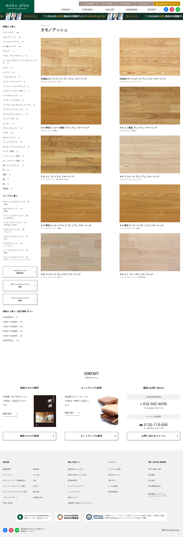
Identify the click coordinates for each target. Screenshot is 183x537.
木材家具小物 (37, 497)
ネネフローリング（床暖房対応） (14, 480)
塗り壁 (35, 486)
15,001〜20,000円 (13, 326)
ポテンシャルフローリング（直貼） (15, 492)
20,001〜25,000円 (13, 331)
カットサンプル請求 (91, 435)
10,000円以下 (11, 317)
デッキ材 (36, 475)
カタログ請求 (125, 4)
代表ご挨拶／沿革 (154, 469)
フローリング (7, 475)
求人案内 (151, 480)
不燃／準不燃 (7, 503)
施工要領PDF (72, 480)
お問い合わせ (144, 4)
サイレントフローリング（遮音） (14, 486)
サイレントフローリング (20, 299)
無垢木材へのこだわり (76, 469)
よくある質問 (88, 4)
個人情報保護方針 (154, 486)
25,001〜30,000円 (13, 335)
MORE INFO (7, 414)
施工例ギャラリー (114, 475)
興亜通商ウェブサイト (156, 495)
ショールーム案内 (114, 469)
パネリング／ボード (10, 497)
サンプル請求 (107, 4)
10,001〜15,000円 (13, 321)
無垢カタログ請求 (29, 435)
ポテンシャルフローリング (20, 285)
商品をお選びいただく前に (77, 475)
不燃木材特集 (113, 492)
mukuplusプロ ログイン (167, 4)
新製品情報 (7, 469)
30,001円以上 (11, 340)
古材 (34, 480)
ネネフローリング (20, 271)
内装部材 (36, 469)
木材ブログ (112, 480)
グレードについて (74, 492)
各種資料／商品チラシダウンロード (80, 503)
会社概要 (151, 475)
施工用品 (36, 492)
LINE (177, 9)
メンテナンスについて (76, 486)
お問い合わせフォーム (154, 435)
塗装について (72, 497)
